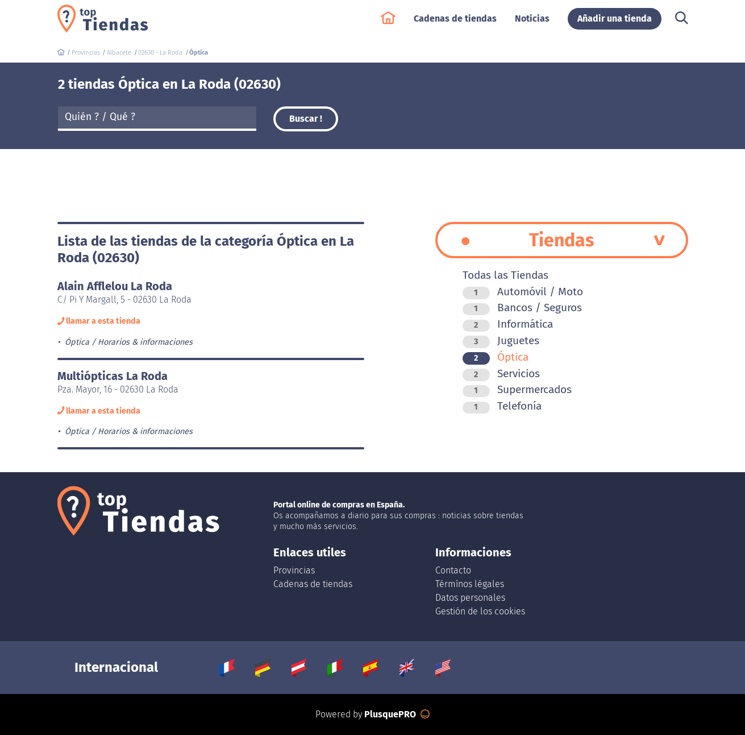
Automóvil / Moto (523, 291)
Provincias (294, 570)
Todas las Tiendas (505, 275)
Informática (508, 324)
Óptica (495, 357)
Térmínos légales (469, 584)
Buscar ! (305, 118)
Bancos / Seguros (522, 307)
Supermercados (517, 389)
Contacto (453, 570)
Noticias (532, 23)
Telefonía (502, 405)
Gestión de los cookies (480, 611)
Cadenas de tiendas (455, 23)
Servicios (501, 373)
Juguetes (501, 340)
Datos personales (470, 597)
